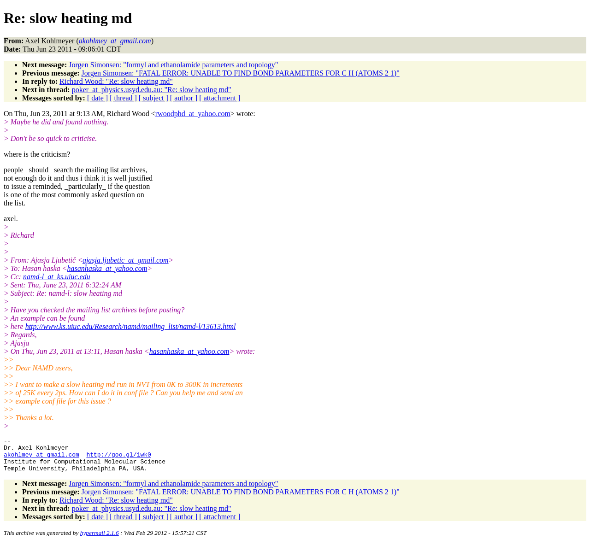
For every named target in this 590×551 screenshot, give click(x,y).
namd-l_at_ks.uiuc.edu (56, 277)
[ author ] (184, 98)
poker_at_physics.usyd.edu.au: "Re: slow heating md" (151, 90)
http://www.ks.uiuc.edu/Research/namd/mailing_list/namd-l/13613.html (130, 326)
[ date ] (97, 98)
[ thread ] (123, 98)
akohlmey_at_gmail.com (41, 458)
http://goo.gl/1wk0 (118, 458)
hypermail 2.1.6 (99, 539)
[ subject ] (153, 98)
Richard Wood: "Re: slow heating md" (116, 81)
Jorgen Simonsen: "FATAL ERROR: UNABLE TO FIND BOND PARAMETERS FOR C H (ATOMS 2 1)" (241, 73)
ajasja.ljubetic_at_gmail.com (126, 260)
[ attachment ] (219, 98)
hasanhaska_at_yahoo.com (107, 268)
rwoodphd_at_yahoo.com (192, 113)
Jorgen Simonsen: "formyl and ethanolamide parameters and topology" (173, 65)
